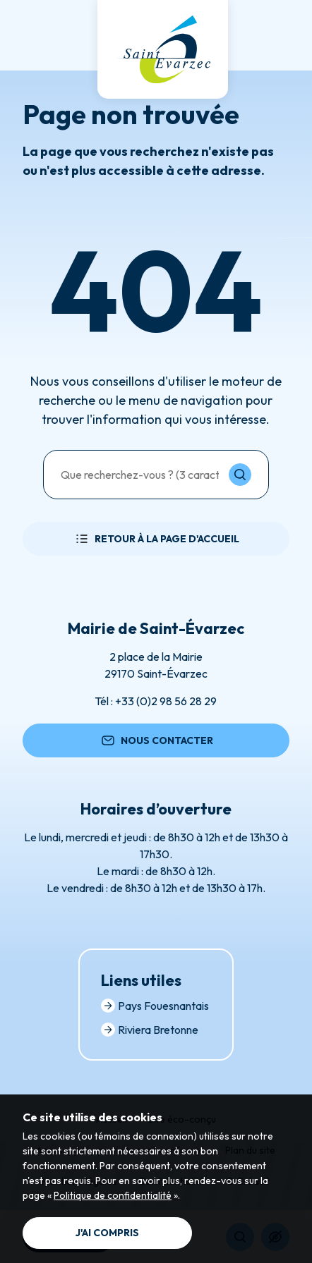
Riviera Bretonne (149, 1030)
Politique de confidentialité (113, 1195)
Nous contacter (156, 740)
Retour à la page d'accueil (156, 539)
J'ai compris (107, 1232)
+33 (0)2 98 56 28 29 (166, 701)
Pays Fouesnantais (155, 1006)
